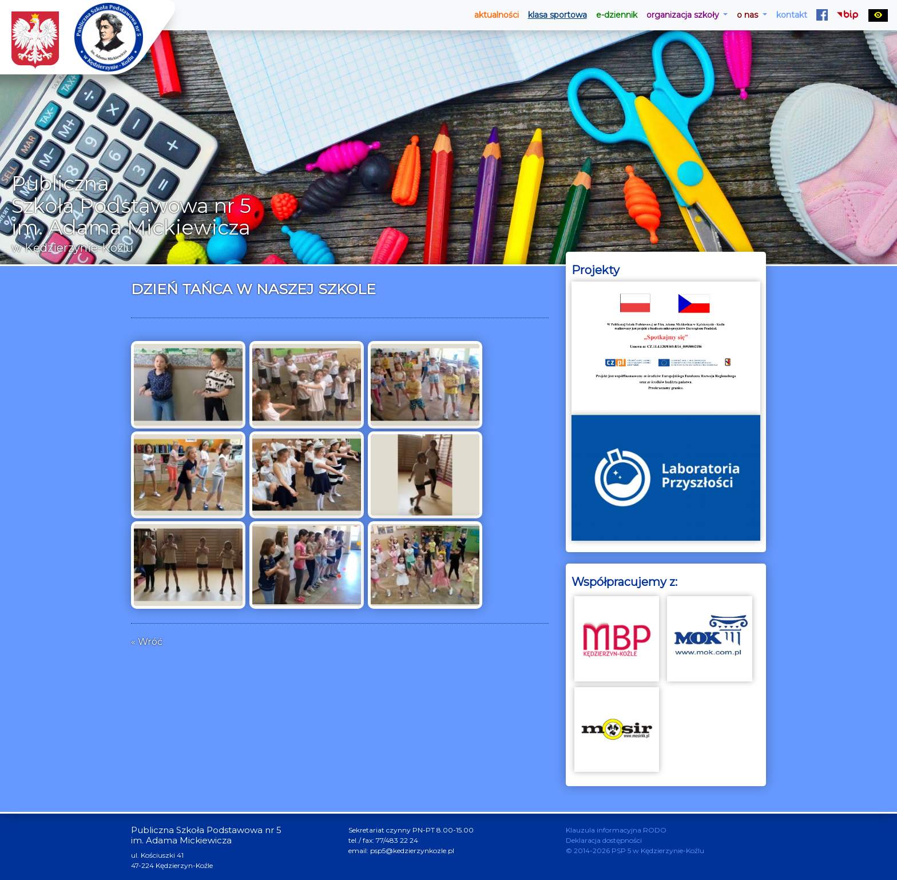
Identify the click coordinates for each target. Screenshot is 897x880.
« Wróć (146, 641)
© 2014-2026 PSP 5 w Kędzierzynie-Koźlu (635, 850)
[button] (687, 15)
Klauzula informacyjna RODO (616, 830)
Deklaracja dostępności (604, 840)
